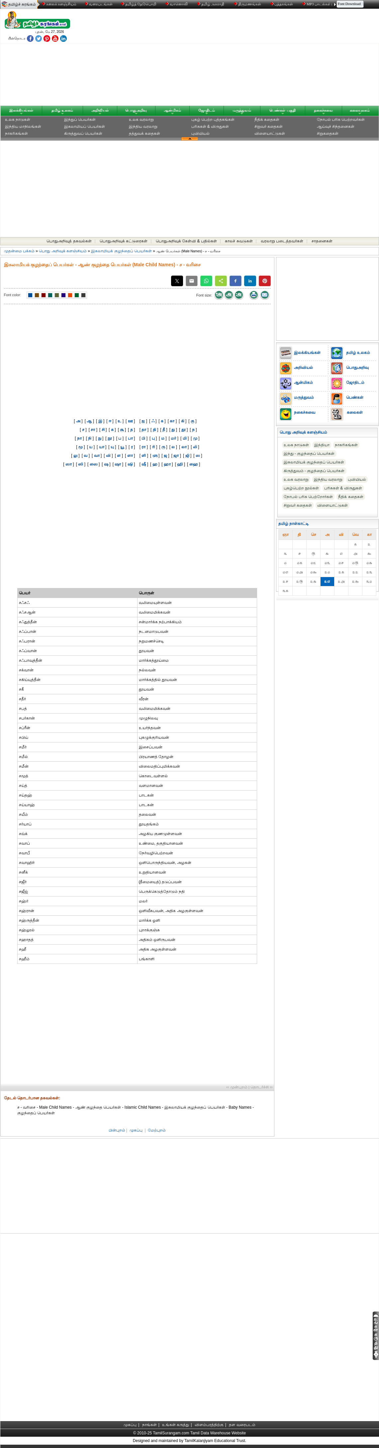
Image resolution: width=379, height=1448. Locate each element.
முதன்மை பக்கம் (19, 251)
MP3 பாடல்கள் (317, 4)
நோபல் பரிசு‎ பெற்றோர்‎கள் (308, 496)
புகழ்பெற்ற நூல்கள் (301, 488)
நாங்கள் (149, 1424)
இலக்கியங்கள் (21, 110)
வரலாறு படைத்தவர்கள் (282, 241)
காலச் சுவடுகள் (238, 241)
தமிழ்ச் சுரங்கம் (22, 4)
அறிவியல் (100, 110)
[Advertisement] (253, 58)
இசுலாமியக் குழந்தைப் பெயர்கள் (121, 251)
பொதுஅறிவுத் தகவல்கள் (69, 241)
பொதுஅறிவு (136, 110)
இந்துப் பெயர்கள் (80, 119)
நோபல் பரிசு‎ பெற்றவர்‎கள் (341, 119)
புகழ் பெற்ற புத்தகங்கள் (213, 119)
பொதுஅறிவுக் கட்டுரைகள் (123, 241)
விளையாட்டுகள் (269, 133)
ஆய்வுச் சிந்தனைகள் (335, 126)
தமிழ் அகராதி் (211, 4)
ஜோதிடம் (206, 110)
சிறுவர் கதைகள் (268, 126)
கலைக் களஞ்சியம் (59, 4)
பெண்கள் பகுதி (282, 110)
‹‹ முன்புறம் (236, 1087)
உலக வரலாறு (141, 119)
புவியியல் (200, 133)
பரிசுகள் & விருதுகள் (210, 126)
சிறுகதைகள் (327, 133)
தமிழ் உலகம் (62, 110)
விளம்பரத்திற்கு (209, 1424)
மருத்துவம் (242, 110)
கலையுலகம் (360, 110)
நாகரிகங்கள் (16, 133)
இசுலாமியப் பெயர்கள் (84, 126)
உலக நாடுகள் (17, 119)
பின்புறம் (117, 1130)
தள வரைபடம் (242, 1424)
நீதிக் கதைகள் (266, 119)
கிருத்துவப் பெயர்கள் (83, 133)
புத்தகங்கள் (282, 4)
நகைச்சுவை (323, 110)
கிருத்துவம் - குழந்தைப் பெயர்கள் (314, 470)
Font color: (12, 295)
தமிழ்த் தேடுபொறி (139, 4)
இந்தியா (322, 445)
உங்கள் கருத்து (175, 1424)
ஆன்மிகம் (172, 110)
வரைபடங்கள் (98, 4)
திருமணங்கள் (248, 4)
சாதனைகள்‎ (322, 241)
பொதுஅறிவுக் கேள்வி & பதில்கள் (186, 241)
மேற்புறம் (157, 1130)
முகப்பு (136, 1130)
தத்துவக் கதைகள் (144, 133)
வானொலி (177, 4)
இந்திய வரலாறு (143, 126)
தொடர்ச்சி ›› (261, 1087)
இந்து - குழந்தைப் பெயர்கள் (309, 453)
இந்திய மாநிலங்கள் (23, 126)
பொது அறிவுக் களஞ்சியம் (63, 251)
